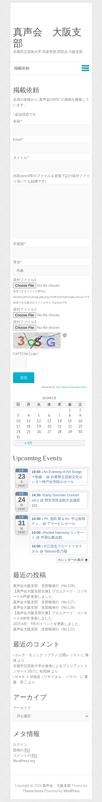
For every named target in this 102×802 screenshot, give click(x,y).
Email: (18, 139)
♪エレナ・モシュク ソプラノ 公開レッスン (46, 655)
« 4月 (28, 443)
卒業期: (19, 244)
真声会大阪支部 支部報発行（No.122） (45, 629)
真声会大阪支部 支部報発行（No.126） (45, 607)
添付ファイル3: (25, 322)
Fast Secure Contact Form (71, 387)
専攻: (17, 262)
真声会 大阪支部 (47, 38)
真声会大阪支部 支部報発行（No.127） (45, 602)
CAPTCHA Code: (26, 354)
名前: (17, 121)
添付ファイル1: (25, 279)
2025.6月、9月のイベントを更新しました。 (47, 623)
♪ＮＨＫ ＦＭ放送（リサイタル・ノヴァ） (46, 676)
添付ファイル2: (25, 309)
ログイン (20, 744)
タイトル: (21, 157)
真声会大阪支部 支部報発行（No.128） (45, 585)
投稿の (21, 750)
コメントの (25, 755)
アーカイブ (22, 708)
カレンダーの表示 (72, 560)
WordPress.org (24, 761)
